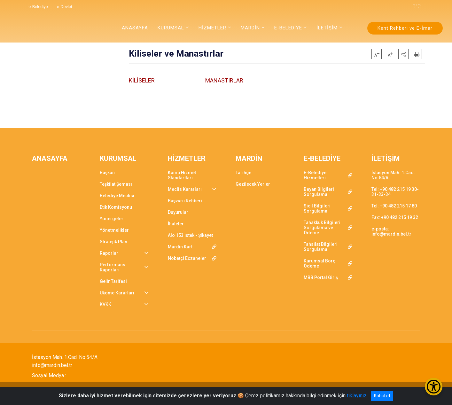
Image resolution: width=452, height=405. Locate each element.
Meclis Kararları (185, 189)
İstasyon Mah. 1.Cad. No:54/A (393, 175)
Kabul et (382, 395)
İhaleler (176, 223)
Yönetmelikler (114, 230)
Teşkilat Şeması (116, 184)
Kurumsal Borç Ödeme (319, 263)
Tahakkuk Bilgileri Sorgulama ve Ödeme (322, 227)
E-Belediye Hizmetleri (315, 175)
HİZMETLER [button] (212, 28)
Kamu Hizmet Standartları (182, 175)
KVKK (105, 304)
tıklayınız (357, 396)
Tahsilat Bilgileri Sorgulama (321, 247)
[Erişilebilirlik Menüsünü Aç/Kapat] (433, 386)
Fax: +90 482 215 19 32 (394, 217)
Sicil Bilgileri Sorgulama (317, 208)
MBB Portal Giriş (321, 277)
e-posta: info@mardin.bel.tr (391, 231)
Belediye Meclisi (117, 195)
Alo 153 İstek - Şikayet (190, 235)
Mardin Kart (180, 246)
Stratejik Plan (113, 241)
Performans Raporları (112, 267)
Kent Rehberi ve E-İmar (405, 28)
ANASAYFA (135, 28)
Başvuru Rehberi (185, 200)
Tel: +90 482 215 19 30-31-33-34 (395, 192)
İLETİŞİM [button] (327, 28)
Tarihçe (243, 172)
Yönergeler (111, 218)
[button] (403, 54)
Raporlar (109, 253)
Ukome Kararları (117, 292)
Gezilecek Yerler (253, 184)
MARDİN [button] (250, 28)
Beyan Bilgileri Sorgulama (319, 192)
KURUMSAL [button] (171, 28)
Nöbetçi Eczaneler (187, 258)
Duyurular (178, 212)
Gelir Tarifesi (113, 281)
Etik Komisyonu (116, 207)
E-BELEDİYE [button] (288, 28)
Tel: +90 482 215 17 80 (394, 205)
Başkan (107, 172)
